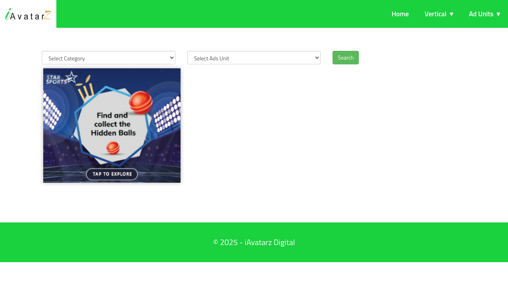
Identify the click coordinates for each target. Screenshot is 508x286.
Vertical (435, 14)
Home (400, 14)
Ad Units (481, 14)
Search (346, 57)
